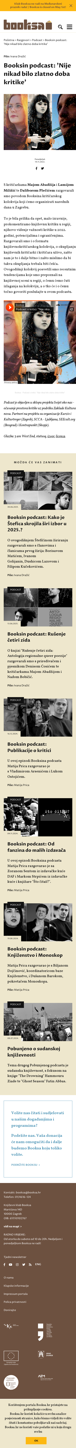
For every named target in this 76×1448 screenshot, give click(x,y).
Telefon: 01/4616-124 (17, 1197)
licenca (60, 436)
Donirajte (10, 1310)
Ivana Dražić (18, 56)
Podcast (37, 40)
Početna (9, 40)
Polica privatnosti (15, 1302)
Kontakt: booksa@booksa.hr (22, 1192)
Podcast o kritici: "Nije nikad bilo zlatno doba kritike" (44, 393)
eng (38, 1264)
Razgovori (23, 40)
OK (36, 1440)
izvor (50, 436)
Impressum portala (16, 1294)
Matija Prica (21, 785)
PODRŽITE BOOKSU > (25, 1165)
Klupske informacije (16, 1286)
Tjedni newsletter (15, 1257)
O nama (9, 1277)
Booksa (18, 393)
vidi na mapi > (13, 1226)
